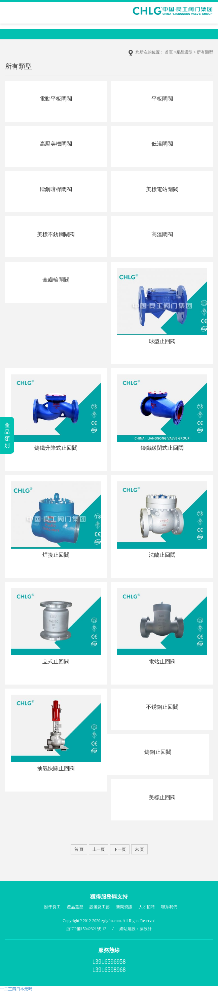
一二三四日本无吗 (16, 989)
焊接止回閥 (55, 555)
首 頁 (78, 849)
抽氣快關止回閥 (56, 768)
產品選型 (184, 52)
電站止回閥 (162, 661)
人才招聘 (147, 907)
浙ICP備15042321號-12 (86, 928)
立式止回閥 (55, 661)
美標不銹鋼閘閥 (56, 234)
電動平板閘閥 (56, 99)
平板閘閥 (162, 99)
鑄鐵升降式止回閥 (55, 448)
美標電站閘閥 (162, 189)
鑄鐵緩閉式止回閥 (162, 448)
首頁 (169, 52)
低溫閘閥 (162, 144)
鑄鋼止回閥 (157, 752)
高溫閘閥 (162, 234)
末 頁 (139, 849)
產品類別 (7, 435)
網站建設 (127, 928)
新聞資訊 (124, 907)
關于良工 (52, 907)
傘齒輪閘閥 (55, 280)
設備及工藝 (99, 907)
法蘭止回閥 (162, 555)
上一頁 (99, 849)
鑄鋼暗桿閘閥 (56, 189)
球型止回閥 (162, 341)
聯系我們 (169, 907)
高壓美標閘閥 (56, 144)
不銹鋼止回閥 (162, 707)
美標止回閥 (162, 797)
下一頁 (120, 849)
